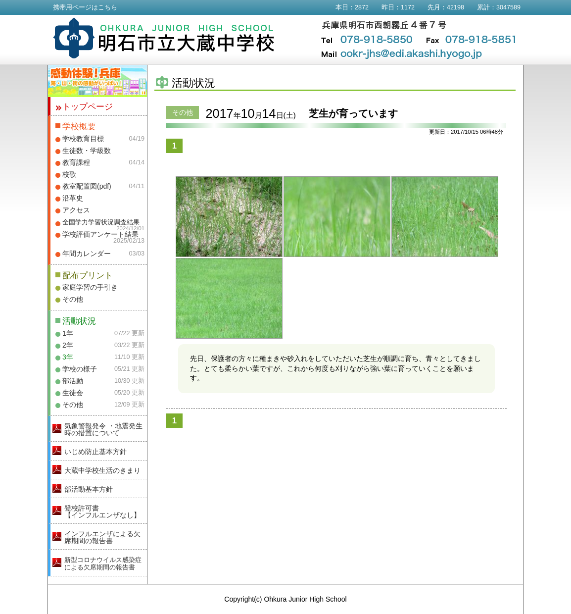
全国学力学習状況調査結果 (101, 222)
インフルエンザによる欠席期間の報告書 (102, 537)
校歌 (69, 174)
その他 (72, 299)
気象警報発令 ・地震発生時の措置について (103, 429)
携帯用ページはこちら (85, 7)
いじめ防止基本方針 (95, 452)
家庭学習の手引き (90, 287)
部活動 (72, 381)
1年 (67, 333)
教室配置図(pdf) (86, 186)
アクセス (76, 210)
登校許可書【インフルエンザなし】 (102, 511)
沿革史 (72, 198)
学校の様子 (79, 369)
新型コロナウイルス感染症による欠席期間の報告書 (103, 563)
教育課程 (76, 162)
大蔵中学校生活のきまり (102, 470)
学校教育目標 (83, 139)
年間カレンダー (86, 253)
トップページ (87, 106)
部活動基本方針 (88, 489)
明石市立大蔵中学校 (164, 38)
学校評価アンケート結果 (100, 234)
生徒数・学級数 (86, 150)
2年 (67, 345)
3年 (67, 357)
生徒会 (72, 393)
